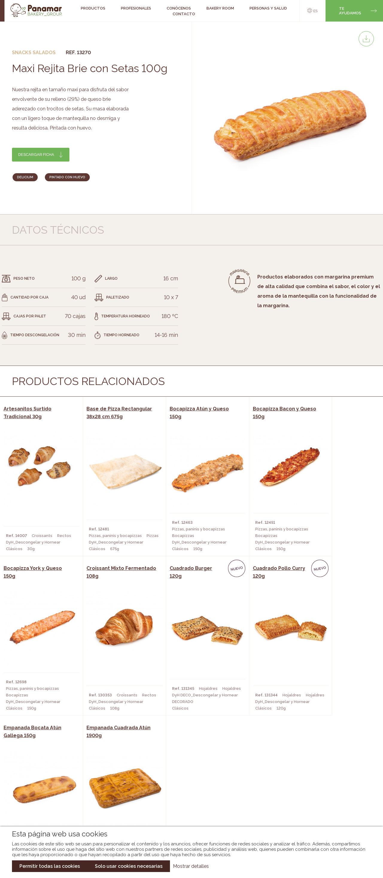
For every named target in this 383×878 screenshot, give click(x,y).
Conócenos (40, 779)
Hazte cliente (43, 806)
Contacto (184, 14)
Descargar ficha (36, 154)
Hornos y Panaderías (106, 788)
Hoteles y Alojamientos (110, 806)
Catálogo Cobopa (187, 797)
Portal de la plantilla (324, 792)
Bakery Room (42, 788)
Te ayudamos (350, 10)
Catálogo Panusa (186, 806)
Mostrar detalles (191, 866)
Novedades (179, 779)
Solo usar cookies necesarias (128, 866)
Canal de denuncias (324, 811)
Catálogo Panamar (188, 788)
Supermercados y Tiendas (111, 797)
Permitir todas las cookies (49, 866)
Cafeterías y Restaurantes (113, 779)
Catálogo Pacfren (188, 814)
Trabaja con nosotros (323, 774)
